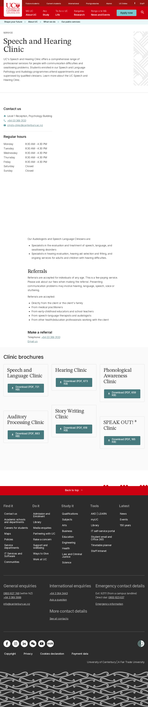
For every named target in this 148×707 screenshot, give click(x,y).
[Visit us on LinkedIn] (24, 643)
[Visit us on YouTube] (41, 643)
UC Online (123, 3)
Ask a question (58, 599)
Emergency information (109, 603)
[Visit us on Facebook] (6, 643)
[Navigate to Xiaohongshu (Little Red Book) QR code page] (50, 643)
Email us (33, 341)
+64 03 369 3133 (50, 337)
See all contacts (59, 618)
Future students (32, 3)
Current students (54, 3)
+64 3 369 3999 (12, 597)
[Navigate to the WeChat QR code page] (32, 643)
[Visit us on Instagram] (15, 643)
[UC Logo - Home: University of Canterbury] (13, 8)
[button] (126, 13)
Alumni (109, 3)
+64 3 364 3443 (59, 593)
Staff (142, 3)
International (73, 3)
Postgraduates (92, 3)
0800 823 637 (116, 597)
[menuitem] (31, 13)
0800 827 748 (11, 593)
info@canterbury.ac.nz (16, 603)
